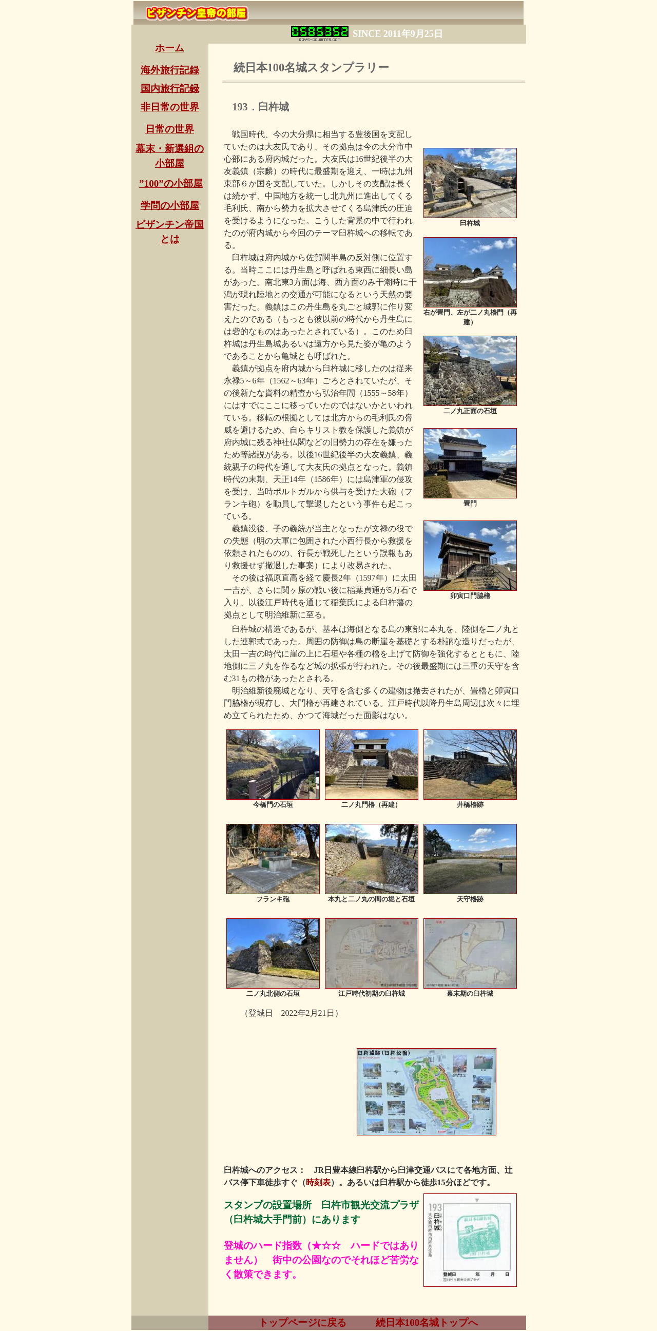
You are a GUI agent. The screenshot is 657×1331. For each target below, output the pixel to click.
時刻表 (318, 1182)
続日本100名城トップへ (427, 1322)
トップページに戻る (301, 1322)
